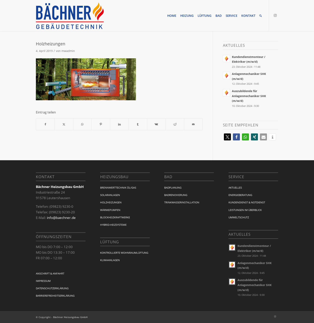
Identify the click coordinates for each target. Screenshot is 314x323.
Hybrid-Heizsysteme (113, 225)
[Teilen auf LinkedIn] (119, 124)
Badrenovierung (175, 195)
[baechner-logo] (70, 15)
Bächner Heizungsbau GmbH (70, 317)
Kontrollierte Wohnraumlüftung (124, 252)
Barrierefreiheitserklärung (55, 295)
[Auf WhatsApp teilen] (82, 124)
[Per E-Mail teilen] (193, 124)
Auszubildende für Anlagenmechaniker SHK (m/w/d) (249, 96)
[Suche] (260, 15)
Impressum (43, 281)
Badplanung (172, 187)
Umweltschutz (238, 217)
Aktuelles (235, 187)
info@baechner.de (61, 217)
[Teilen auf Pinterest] (101, 124)
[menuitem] (171, 15)
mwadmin (68, 51)
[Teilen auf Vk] (156, 124)
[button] (227, 136)
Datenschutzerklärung (52, 288)
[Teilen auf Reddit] (175, 124)
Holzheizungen (111, 202)
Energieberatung (240, 195)
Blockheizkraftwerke (115, 217)
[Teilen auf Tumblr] (138, 124)
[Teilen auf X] (64, 124)
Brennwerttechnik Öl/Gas (118, 187)
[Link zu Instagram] (275, 15)
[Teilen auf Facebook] (45, 124)
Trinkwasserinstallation (181, 202)
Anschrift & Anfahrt (50, 273)
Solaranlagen (110, 195)
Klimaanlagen (110, 260)
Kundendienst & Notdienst (246, 202)
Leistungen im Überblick (245, 210)
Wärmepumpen (110, 210)
